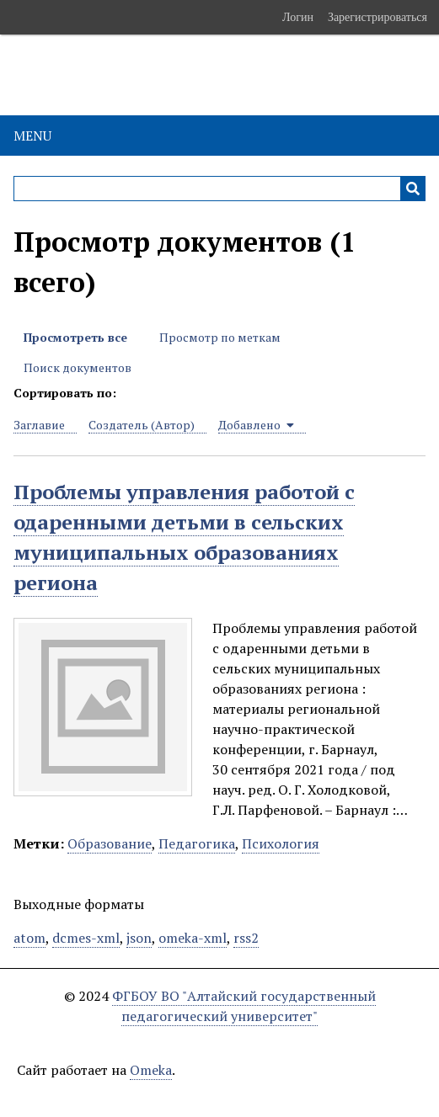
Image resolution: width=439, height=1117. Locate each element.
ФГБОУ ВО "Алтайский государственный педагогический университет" (244, 1006)
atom (29, 937)
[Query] (219, 188)
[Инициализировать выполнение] (413, 188)
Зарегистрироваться (377, 17)
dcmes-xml (86, 937)
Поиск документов (77, 367)
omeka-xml (192, 937)
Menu (32, 135)
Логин (297, 17)
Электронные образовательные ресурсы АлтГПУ (207, 75)
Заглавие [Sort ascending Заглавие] (39, 425)
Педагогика (196, 843)
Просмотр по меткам (220, 337)
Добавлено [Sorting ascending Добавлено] (256, 425)
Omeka (151, 1070)
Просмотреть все (75, 337)
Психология (280, 843)
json (139, 937)
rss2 (246, 937)
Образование (109, 843)
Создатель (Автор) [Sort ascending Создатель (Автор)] (141, 425)
